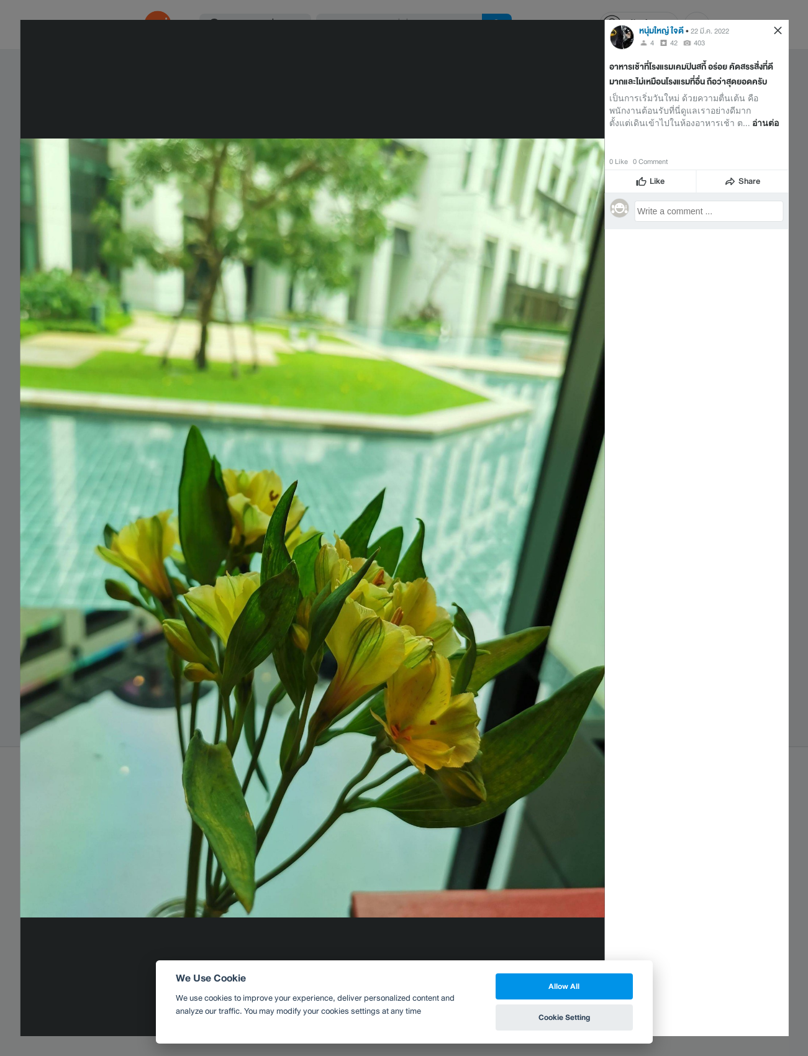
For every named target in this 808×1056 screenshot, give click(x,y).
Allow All (563, 986)
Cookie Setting (564, 1017)
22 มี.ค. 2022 (710, 31)
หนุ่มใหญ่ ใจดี (661, 30)
